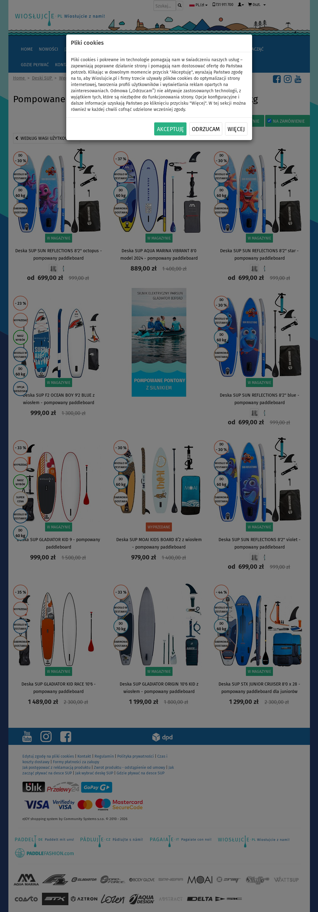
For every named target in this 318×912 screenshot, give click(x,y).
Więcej (236, 129)
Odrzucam (206, 129)
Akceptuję (170, 129)
